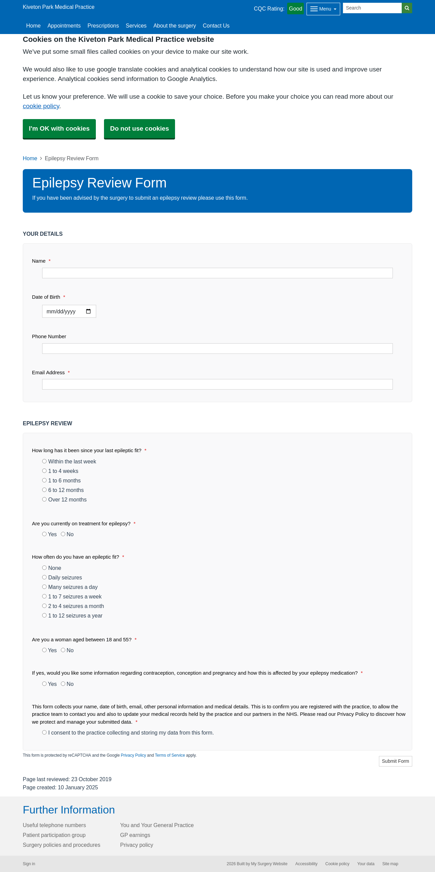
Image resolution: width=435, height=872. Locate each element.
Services (136, 25)
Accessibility (306, 864)
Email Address (51, 372)
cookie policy (41, 106)
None (51, 568)
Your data (366, 864)
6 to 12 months (63, 490)
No (67, 534)
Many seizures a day (70, 587)
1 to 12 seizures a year (72, 615)
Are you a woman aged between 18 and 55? (84, 639)
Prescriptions (103, 25)
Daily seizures (62, 577)
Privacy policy (136, 845)
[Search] (372, 8)
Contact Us (216, 25)
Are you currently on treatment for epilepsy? (84, 523)
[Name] (217, 273)
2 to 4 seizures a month (73, 606)
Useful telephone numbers (54, 825)
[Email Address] (217, 384)
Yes (49, 534)
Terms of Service (170, 755)
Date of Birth (48, 296)
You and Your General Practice (157, 825)
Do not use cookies (139, 128)
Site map (390, 864)
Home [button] (33, 25)
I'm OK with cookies (59, 128)
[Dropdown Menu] (323, 9)
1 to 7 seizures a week (72, 596)
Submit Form (395, 761)
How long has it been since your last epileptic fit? (89, 450)
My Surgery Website (269, 864)
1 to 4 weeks (60, 471)
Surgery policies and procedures (61, 845)
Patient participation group (54, 835)
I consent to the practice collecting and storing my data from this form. (128, 732)
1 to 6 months (61, 480)
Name (41, 260)
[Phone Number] (217, 348)
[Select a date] (69, 311)
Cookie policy (337, 864)
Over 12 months (64, 499)
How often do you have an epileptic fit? (78, 556)
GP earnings (135, 835)
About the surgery (174, 25)
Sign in (29, 864)
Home (30, 158)
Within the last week (69, 461)
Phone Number (49, 336)
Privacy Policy (133, 755)
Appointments (64, 25)
